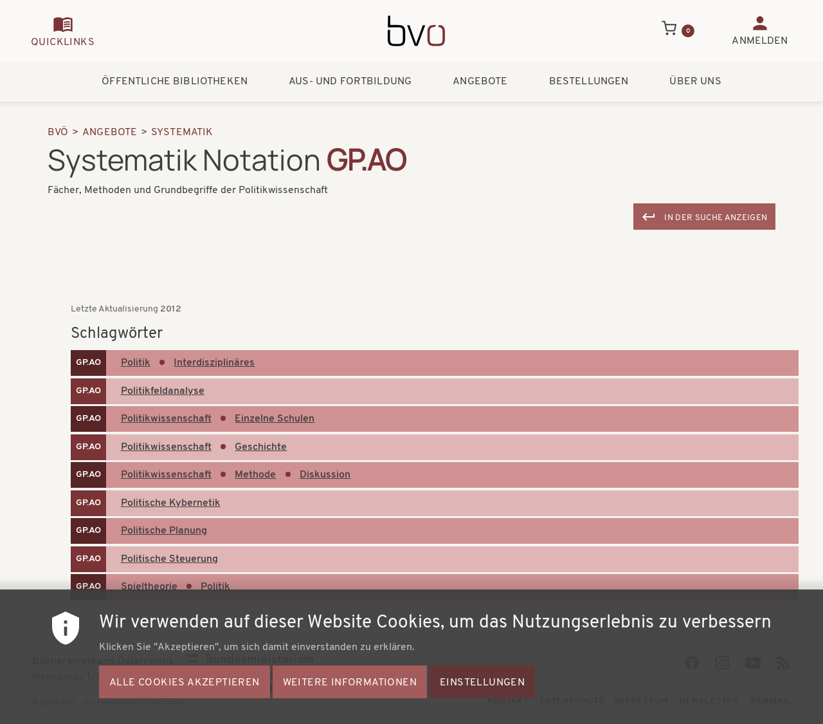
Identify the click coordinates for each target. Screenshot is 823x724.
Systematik (182, 132)
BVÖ (58, 132)
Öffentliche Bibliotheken (175, 82)
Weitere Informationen (350, 685)
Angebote (480, 82)
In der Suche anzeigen (715, 218)
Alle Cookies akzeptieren (184, 685)
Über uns (695, 82)
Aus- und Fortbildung (350, 82)
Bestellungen (589, 82)
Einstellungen (482, 685)
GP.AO (88, 362)
